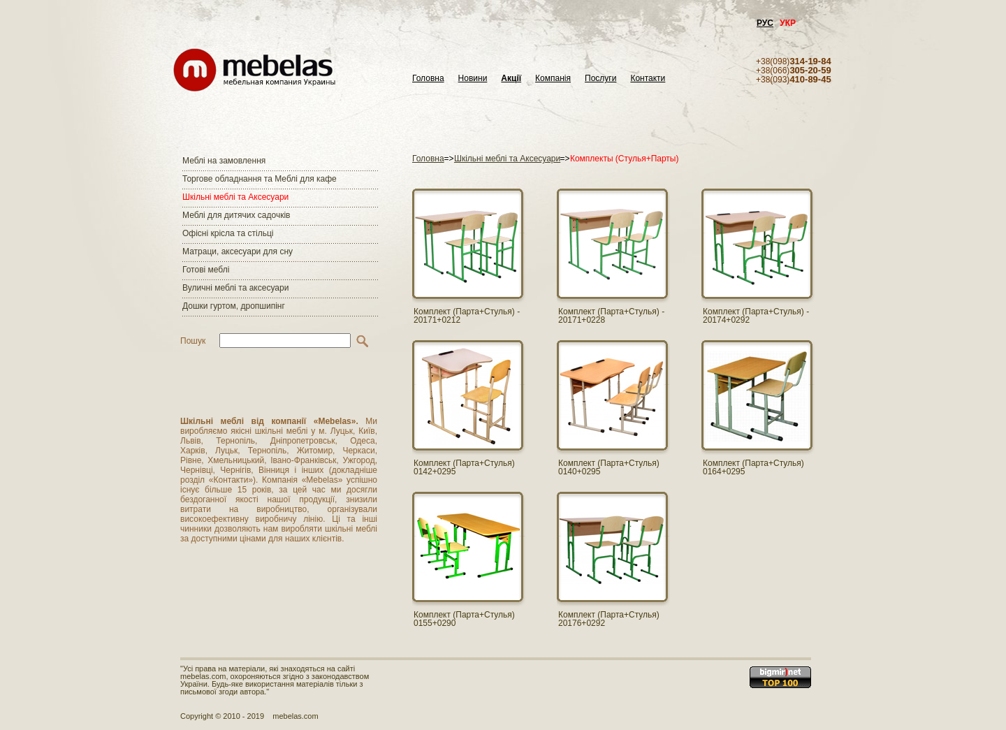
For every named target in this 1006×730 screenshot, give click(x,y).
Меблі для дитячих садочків (236, 215)
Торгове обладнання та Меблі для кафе (259, 179)
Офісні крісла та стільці (227, 233)
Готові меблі (205, 270)
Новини (473, 78)
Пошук (192, 341)
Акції (511, 78)
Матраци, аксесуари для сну (237, 251)
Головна (428, 78)
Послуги (600, 78)
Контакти (647, 78)
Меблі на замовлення (223, 161)
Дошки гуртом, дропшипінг (233, 306)
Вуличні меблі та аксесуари (235, 288)
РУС (765, 23)
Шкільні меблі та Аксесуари (235, 197)
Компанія (553, 78)
